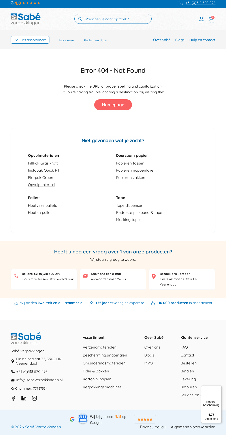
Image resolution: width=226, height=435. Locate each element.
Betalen (187, 371)
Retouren (189, 387)
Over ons (152, 347)
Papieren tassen (130, 163)
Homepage (113, 104)
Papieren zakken (130, 177)
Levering (188, 379)
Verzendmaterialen (100, 347)
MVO (148, 363)
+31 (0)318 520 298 (200, 3)
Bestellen (189, 363)
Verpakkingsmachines (102, 387)
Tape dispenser (129, 205)
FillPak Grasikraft (43, 163)
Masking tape (128, 219)
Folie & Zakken (96, 371)
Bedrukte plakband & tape (139, 212)
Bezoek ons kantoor (175, 274)
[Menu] (219, 388)
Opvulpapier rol (41, 184)
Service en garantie (198, 395)
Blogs (180, 40)
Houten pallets (40, 212)
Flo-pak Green (40, 177)
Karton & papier (97, 379)
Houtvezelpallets (42, 205)
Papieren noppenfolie (134, 170)
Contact (187, 355)
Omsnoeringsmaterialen (104, 363)
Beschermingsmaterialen (105, 355)
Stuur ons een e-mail (106, 274)
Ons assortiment (33, 40)
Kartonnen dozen (96, 40)
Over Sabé (161, 40)
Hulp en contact (202, 40)
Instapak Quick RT (44, 170)
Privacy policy (153, 427)
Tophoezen (66, 40)
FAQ (184, 347)
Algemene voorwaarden (193, 427)
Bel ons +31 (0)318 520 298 (41, 274)
